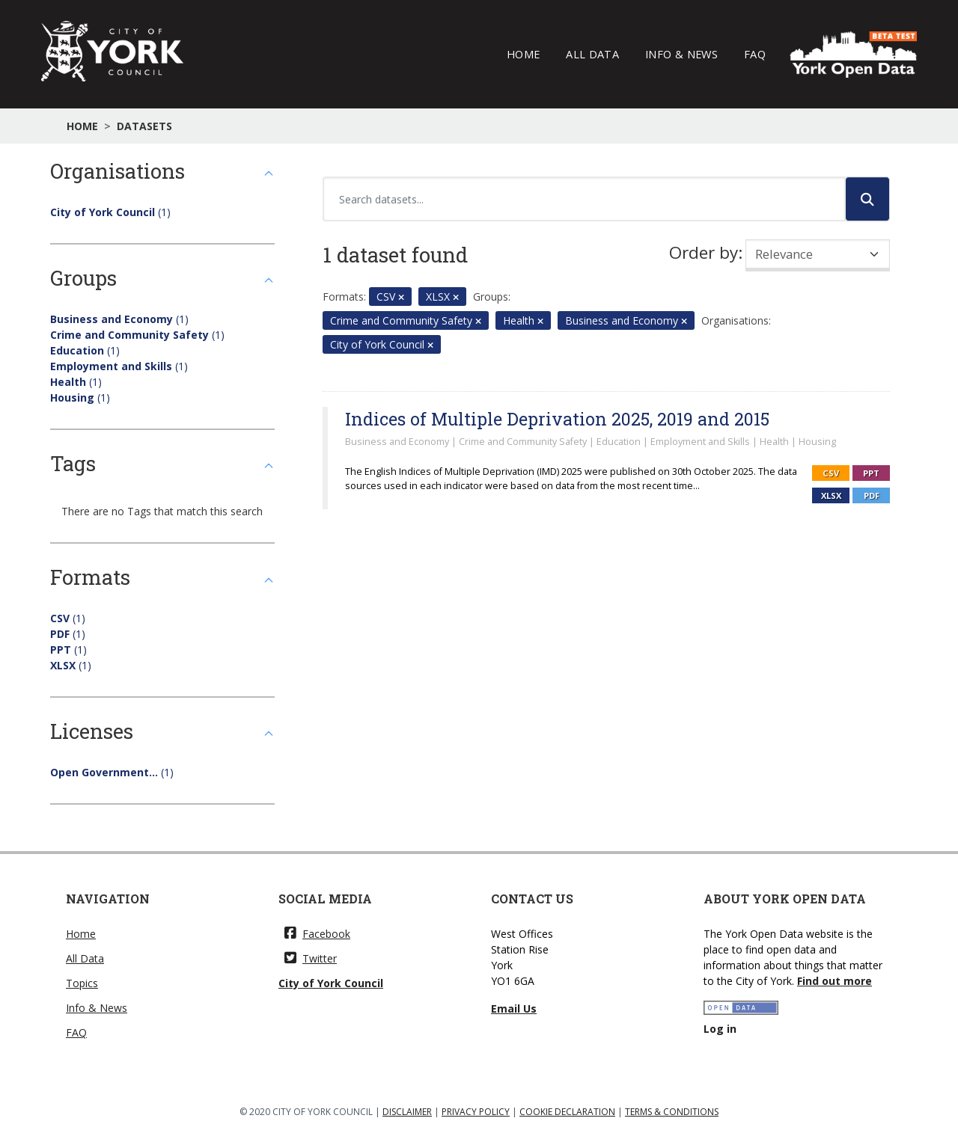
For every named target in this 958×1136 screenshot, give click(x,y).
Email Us (514, 1008)
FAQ (755, 53)
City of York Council (330, 983)
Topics (82, 983)
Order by (703, 252)
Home (523, 53)
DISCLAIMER (407, 1111)
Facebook (317, 934)
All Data (592, 53)
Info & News (681, 53)
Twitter (310, 958)
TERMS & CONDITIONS (671, 1111)
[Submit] (867, 198)
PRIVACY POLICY (476, 1111)
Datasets (144, 126)
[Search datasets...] (584, 198)
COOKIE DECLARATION (567, 1111)
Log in (720, 1029)
